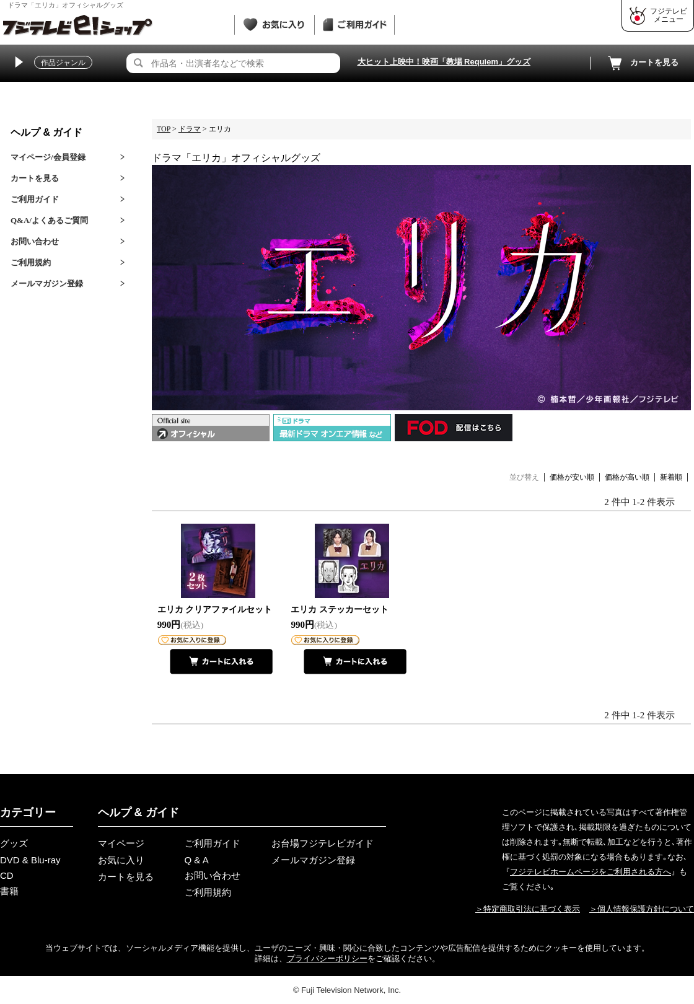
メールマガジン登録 (47, 283)
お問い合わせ (35, 241)
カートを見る (642, 63)
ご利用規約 (31, 262)
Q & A (197, 860)
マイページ (121, 843)
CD (7, 875)
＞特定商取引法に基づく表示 (527, 909)
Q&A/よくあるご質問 (49, 220)
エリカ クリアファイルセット (215, 609)
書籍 (9, 891)
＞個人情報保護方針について (641, 909)
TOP (163, 129)
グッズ (14, 843)
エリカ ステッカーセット (340, 609)
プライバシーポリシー (327, 958)
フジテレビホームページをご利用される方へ (590, 871)
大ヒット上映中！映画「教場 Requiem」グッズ (444, 61)
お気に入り (121, 860)
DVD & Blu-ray (30, 860)
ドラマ (189, 129)
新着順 (671, 477)
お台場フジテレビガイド (322, 843)
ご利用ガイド (35, 199)
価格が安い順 (572, 477)
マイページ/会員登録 (48, 157)
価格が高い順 (627, 477)
